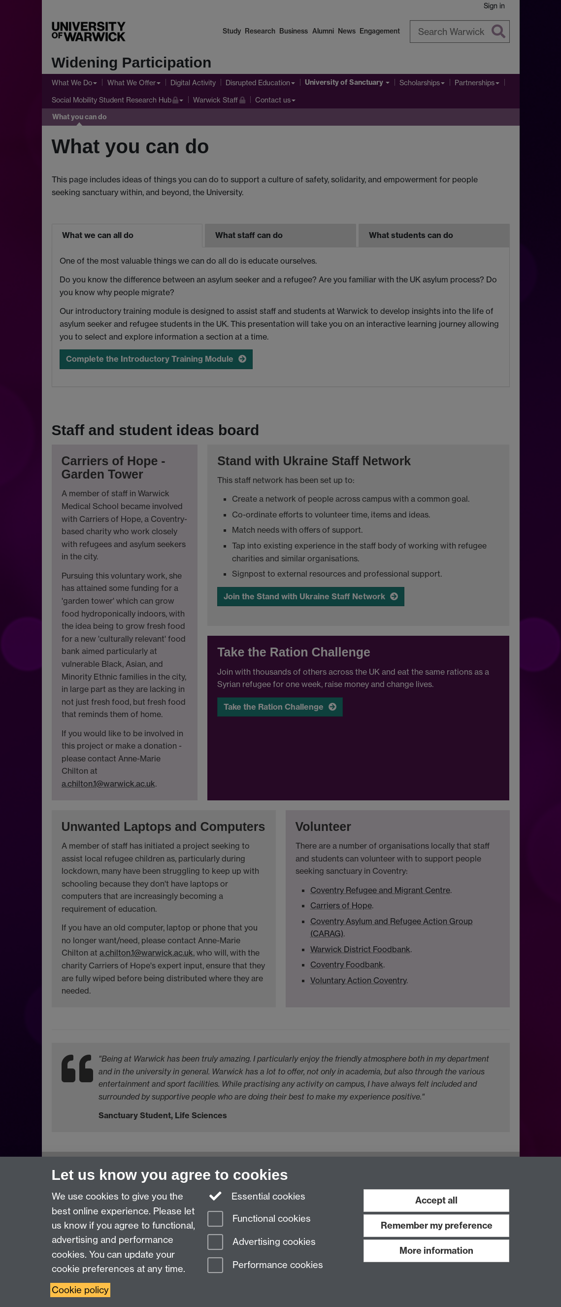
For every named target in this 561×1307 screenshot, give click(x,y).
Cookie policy (80, 1290)
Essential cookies (256, 1195)
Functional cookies (259, 1219)
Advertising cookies (261, 1243)
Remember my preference (437, 1225)
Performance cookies (265, 1266)
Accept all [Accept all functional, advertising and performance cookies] (436, 1200)
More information (436, 1250)
